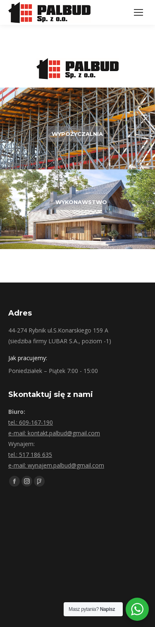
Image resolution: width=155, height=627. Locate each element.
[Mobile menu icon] (138, 12)
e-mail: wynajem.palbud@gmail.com (56, 465)
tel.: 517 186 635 (30, 454)
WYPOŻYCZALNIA (77, 134)
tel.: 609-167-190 (30, 422)
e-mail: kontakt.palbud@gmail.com (54, 433)
